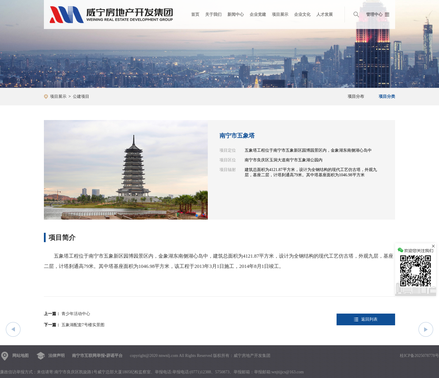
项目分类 (387, 96)
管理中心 (374, 14)
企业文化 (302, 14)
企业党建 (258, 14)
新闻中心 (235, 14)
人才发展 (324, 14)
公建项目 (81, 96)
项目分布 (356, 96)
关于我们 (213, 14)
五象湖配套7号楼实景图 (82, 325)
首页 (195, 14)
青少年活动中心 (75, 314)
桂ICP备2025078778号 (419, 355)
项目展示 (280, 14)
